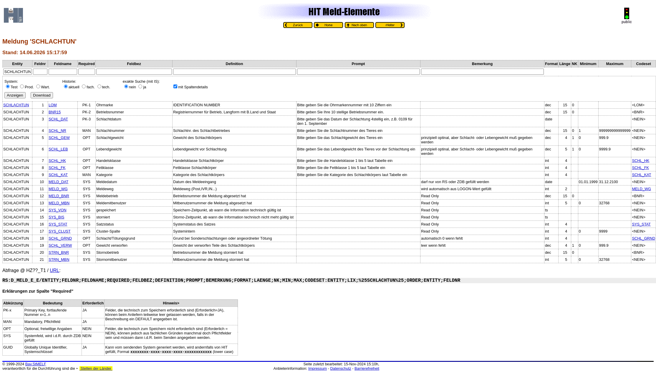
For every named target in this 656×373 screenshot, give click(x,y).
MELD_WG (58, 189)
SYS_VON (57, 210)
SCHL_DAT (58, 119)
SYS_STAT (58, 224)
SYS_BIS (56, 217)
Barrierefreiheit (366, 368)
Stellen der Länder (95, 368)
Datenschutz (340, 368)
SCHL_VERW (60, 245)
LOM (53, 105)
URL (54, 270)
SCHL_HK (57, 160)
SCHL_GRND (60, 238)
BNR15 (55, 112)
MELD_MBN (59, 203)
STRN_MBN (59, 259)
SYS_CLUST (60, 231)
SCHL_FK (57, 167)
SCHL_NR (57, 130)
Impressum (317, 368)
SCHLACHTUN (16, 105)
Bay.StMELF (35, 364)
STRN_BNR (59, 252)
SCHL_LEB (58, 149)
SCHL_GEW (59, 137)
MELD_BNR (59, 196)
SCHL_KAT (58, 175)
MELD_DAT (58, 182)
